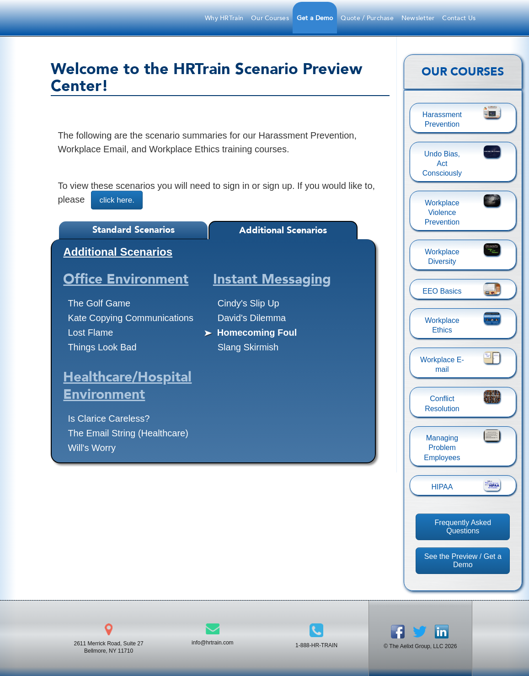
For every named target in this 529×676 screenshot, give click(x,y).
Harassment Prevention (442, 119)
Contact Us (459, 18)
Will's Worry (92, 448)
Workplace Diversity (442, 256)
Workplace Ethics (442, 325)
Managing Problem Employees (442, 447)
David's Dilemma (252, 318)
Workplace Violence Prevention (442, 212)
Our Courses (270, 18)
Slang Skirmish (248, 347)
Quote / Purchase (367, 18)
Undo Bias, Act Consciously (442, 163)
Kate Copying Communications (130, 318)
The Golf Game (99, 303)
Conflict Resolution (442, 403)
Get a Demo (315, 18)
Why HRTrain (224, 18)
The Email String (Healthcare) (128, 433)
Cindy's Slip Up (248, 303)
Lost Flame (90, 332)
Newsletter (418, 18)
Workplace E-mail (442, 364)
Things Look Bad (102, 347)
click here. (116, 200)
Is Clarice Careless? (109, 418)
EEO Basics (441, 291)
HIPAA (442, 487)
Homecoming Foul (257, 332)
